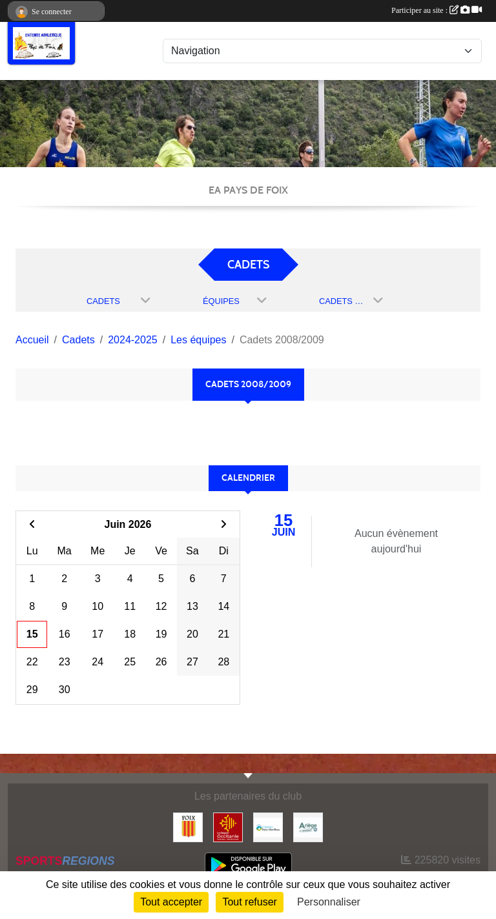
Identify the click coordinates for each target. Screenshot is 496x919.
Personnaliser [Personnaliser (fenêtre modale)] (328, 901)
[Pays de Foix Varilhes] (268, 826)
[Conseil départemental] (308, 826)
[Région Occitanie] (228, 826)
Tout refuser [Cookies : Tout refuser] (249, 901)
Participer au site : (436, 10)
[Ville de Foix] (188, 826)
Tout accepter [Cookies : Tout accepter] (171, 901)
